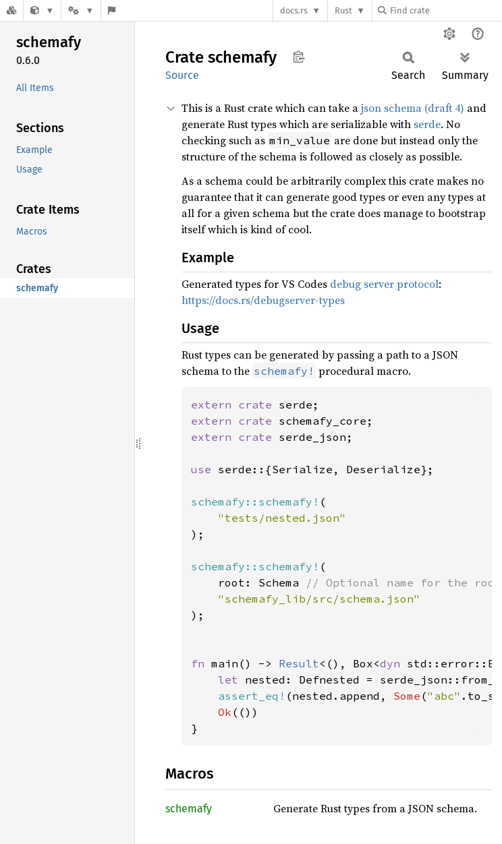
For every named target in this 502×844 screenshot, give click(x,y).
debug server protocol (384, 283)
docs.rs (294, 10)
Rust (343, 10)
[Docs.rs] (11, 10)
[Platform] (81, 10)
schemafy (188, 808)
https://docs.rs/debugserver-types (263, 300)
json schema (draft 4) (412, 107)
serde (427, 124)
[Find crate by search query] (445, 10)
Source (182, 75)
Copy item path (298, 56)
